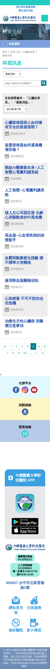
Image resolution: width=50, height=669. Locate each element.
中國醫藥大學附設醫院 (25, 547)
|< (5, 346)
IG (25, 390)
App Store (25, 530)
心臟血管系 (29, 52)
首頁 (4, 52)
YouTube (34, 390)
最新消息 (7, 55)
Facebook (16, 390)
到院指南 (25, 411)
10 (24, 353)
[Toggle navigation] (44, 18)
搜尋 (43, 83)
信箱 (25, 433)
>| (42, 353)
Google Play (25, 522)
